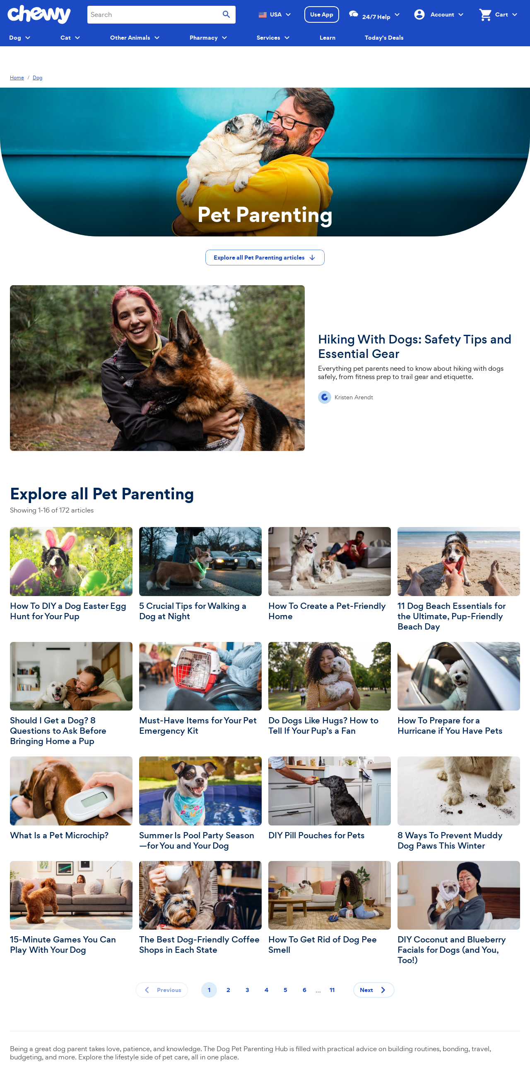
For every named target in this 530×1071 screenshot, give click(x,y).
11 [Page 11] (332, 990)
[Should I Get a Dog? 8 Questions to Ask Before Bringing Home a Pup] (71, 694)
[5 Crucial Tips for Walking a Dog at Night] (200, 574)
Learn (327, 37)
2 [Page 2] (228, 990)
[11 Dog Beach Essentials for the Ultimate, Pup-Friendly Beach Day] (459, 579)
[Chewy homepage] (39, 14)
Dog (37, 78)
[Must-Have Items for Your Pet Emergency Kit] (200, 689)
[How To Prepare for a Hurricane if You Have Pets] (459, 689)
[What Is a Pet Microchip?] (71, 798)
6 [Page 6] (304, 990)
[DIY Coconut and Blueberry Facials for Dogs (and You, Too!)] (459, 913)
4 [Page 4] (266, 990)
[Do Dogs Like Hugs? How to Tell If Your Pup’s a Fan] (329, 689)
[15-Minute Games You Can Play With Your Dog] (71, 908)
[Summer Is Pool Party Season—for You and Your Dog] (200, 803)
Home (17, 78)
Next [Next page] (375, 990)
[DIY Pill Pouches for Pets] (329, 798)
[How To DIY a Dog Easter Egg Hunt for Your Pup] (71, 574)
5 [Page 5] (285, 990)
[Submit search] (226, 14)
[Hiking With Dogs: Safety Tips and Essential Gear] (265, 368)
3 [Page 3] (247, 990)
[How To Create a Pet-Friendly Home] (329, 574)
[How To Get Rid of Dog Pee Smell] (329, 908)
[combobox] (161, 15)
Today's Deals (384, 37)
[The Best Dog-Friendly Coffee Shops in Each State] (200, 908)
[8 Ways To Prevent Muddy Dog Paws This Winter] (459, 803)
